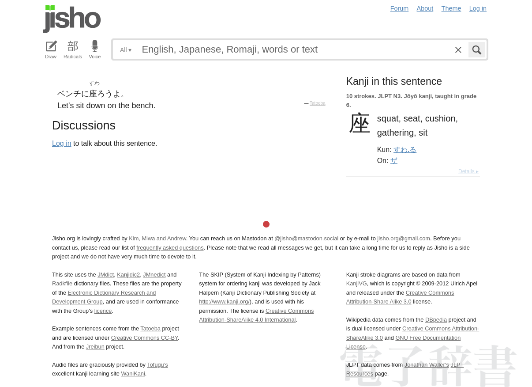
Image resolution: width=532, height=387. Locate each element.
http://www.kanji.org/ (224, 301)
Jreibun (95, 346)
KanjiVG (356, 283)
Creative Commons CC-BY (144, 337)
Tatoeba (318, 103)
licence (103, 310)
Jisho (72, 19)
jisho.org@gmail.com (403, 238)
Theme (451, 8)
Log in (478, 8)
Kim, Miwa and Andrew (157, 238)
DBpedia (436, 319)
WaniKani (133, 373)
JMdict (105, 274)
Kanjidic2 (128, 274)
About (425, 8)
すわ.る (404, 149)
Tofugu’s (157, 364)
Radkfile (62, 283)
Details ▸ (468, 171)
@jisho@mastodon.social (306, 238)
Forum (399, 8)
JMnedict (154, 274)
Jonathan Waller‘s (427, 364)
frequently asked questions (169, 247)
